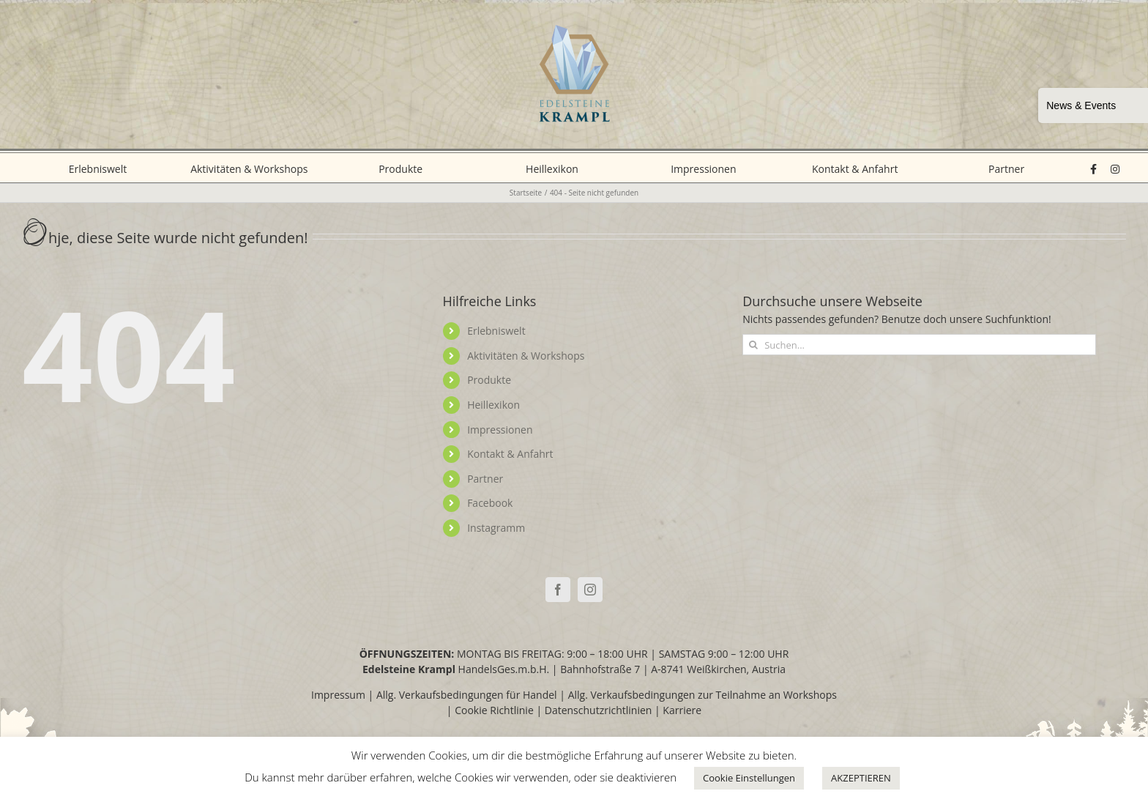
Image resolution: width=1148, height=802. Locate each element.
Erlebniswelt (496, 331)
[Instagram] (590, 589)
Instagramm (496, 528)
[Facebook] (557, 589)
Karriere (682, 710)
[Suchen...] (919, 344)
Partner (485, 479)
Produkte (489, 380)
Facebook (489, 503)
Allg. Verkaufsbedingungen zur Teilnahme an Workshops (702, 695)
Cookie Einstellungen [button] (749, 777)
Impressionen (499, 430)
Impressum (338, 695)
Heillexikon (493, 405)
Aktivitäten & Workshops (525, 356)
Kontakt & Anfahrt (510, 454)
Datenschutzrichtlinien (598, 710)
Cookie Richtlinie (494, 710)
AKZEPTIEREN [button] (861, 777)
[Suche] (753, 344)
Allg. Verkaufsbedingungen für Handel (466, 695)
